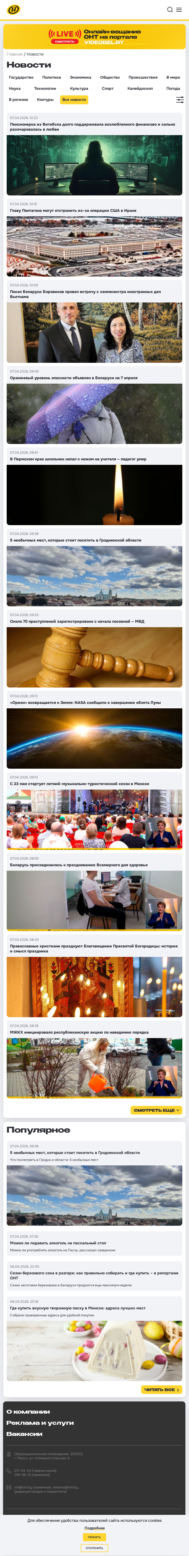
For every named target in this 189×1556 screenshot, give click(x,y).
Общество (110, 77)
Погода (173, 88)
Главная (15, 54)
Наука (15, 88)
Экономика (80, 77)
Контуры (45, 99)
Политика (51, 77)
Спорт (108, 88)
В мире (173, 77)
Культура (79, 88)
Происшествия (143, 77)
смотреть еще (154, 1111)
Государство (21, 77)
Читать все (159, 1390)
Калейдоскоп (140, 88)
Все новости (74, 99)
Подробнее (95, 1528)
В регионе (18, 99)
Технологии (45, 88)
